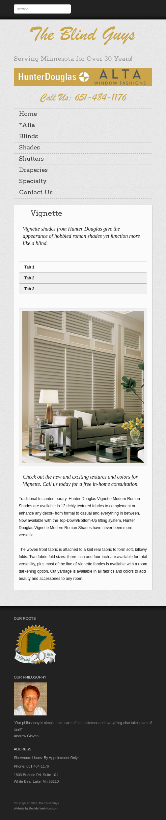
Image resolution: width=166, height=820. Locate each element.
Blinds (28, 137)
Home (28, 114)
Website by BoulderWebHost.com (36, 808)
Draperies (33, 170)
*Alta (27, 125)
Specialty (33, 181)
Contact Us (36, 193)
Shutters (31, 159)
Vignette (46, 213)
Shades (29, 148)
